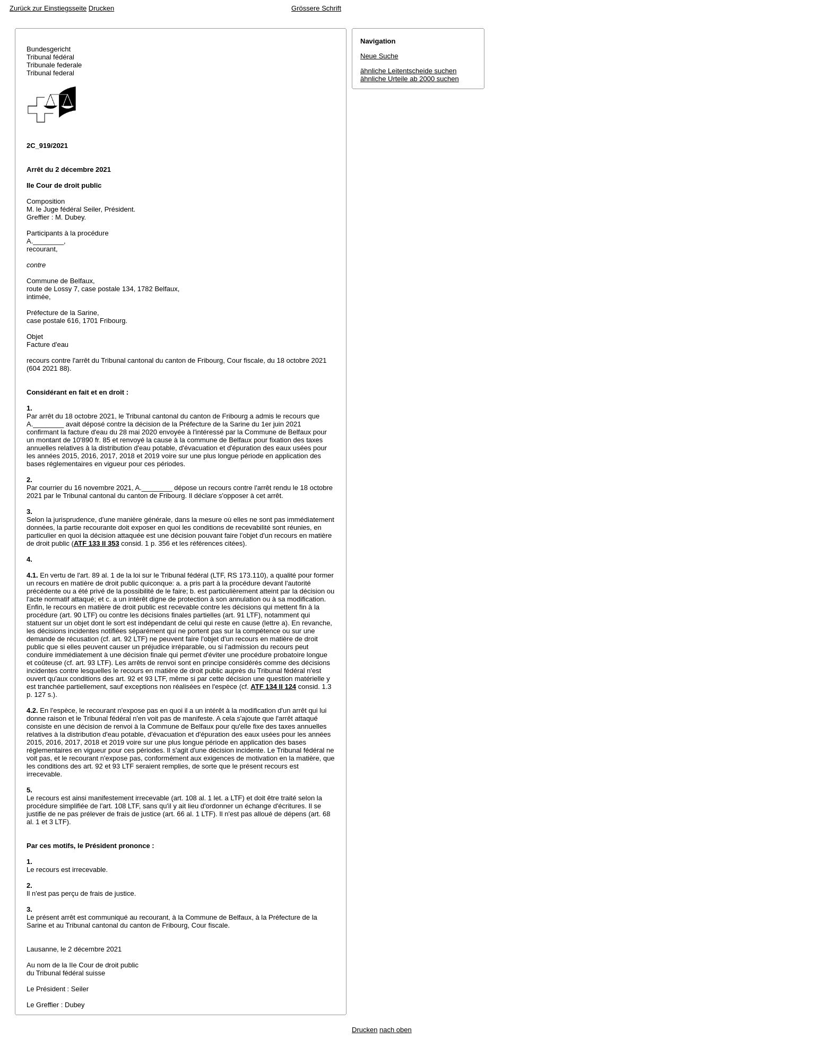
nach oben (395, 1030)
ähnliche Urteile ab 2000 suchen (409, 79)
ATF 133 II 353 (96, 543)
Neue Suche (379, 56)
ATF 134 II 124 (273, 687)
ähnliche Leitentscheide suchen (408, 71)
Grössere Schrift (316, 8)
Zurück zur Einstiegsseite (48, 8)
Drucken (101, 8)
